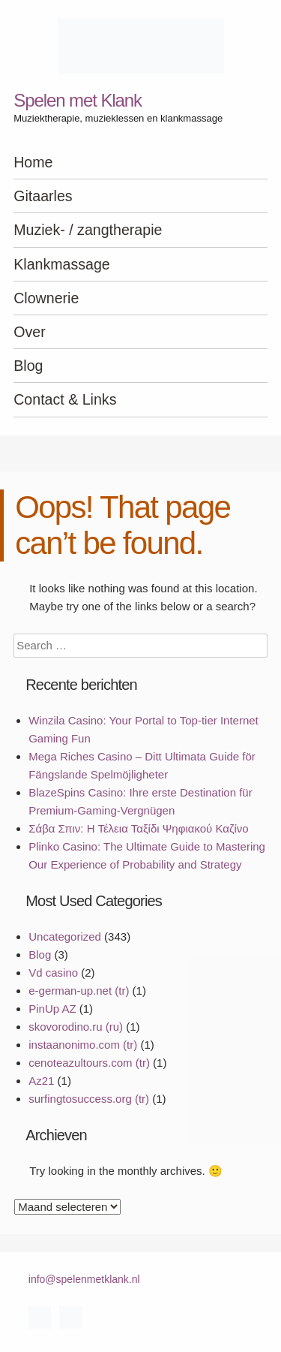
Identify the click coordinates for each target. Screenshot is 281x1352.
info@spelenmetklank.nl (84, 1279)
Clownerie (46, 298)
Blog (28, 365)
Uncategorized (64, 936)
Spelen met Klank (77, 100)
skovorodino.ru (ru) (75, 1026)
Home (32, 162)
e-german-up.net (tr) (78, 990)
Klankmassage (61, 264)
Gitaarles (42, 196)
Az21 (41, 1080)
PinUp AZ (52, 1008)
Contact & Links (64, 399)
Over (29, 332)
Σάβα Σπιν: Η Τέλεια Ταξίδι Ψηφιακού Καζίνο (138, 828)
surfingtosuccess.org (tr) (88, 1098)
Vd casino (53, 972)
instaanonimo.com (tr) (82, 1044)
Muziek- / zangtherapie (87, 229)
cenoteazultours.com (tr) (89, 1062)
